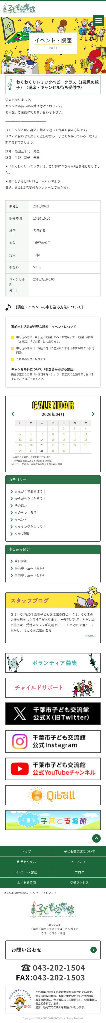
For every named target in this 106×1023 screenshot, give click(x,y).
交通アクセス (79, 882)
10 (74, 434)
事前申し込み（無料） (30, 568)
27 (31, 451)
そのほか (21, 505)
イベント (21, 519)
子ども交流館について (79, 851)
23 (64, 445)
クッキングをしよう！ (30, 526)
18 (85, 439)
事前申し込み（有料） (30, 575)
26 (20, 451)
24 (74, 445)
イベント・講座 (26, 872)
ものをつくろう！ (27, 512)
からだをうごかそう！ (30, 498)
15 (53, 439)
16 (64, 439)
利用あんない (26, 861)
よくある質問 (26, 882)
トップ (26, 851)
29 (53, 451)
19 (20, 445)
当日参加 (21, 561)
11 (85, 434)
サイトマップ (48, 893)
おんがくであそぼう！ (30, 491)
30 (64, 451)
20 (31, 445)
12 (20, 439)
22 (53, 445)
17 (74, 439)
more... (90, 635)
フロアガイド (79, 861)
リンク (34, 893)
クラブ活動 (22, 533)
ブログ (79, 872)
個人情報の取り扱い (16, 893)
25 (85, 445)
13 (31, 439)
